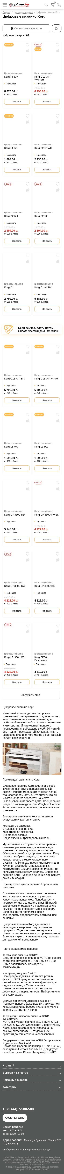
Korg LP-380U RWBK (46, 514)
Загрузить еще (31, 694)
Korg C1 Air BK (43, 287)
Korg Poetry (11, 76)
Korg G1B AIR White (46, 378)
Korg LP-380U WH (14, 657)
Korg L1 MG (11, 446)
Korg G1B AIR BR (14, 378)
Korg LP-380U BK (44, 585)
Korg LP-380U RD (14, 514)
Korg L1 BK (10, 147)
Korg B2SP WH (43, 147)
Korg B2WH (11, 216)
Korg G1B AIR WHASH (42, 78)
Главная (6, 12)
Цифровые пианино (23, 12)
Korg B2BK (40, 216)
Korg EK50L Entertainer (41, 659)
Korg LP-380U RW (14, 585)
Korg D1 (9, 287)
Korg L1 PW (41, 446)
